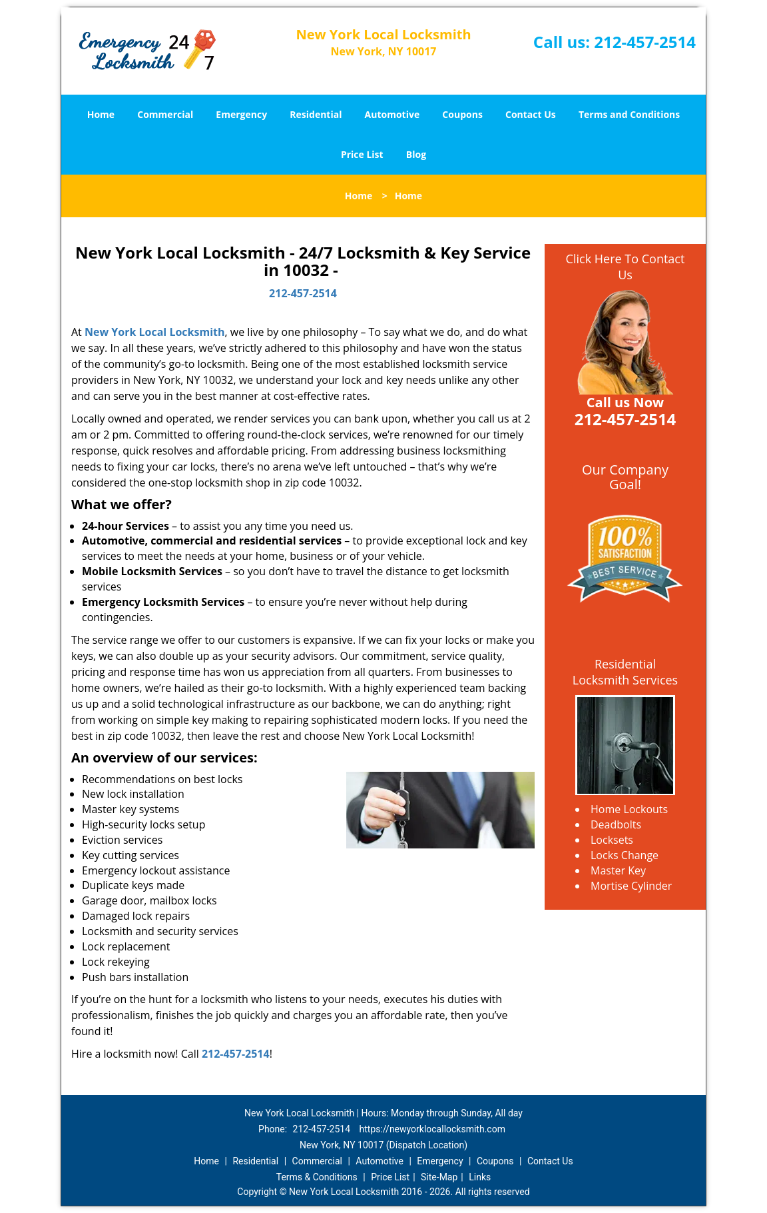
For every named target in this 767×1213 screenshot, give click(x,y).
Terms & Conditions (317, 1177)
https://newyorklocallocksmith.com (432, 1129)
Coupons (462, 114)
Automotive (392, 114)
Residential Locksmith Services (625, 672)
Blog (416, 154)
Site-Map (439, 1177)
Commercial (165, 114)
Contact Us (530, 114)
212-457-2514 (645, 42)
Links (480, 1177)
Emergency (241, 114)
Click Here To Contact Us (625, 267)
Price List (362, 154)
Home (101, 114)
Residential (316, 114)
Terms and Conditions (629, 114)
